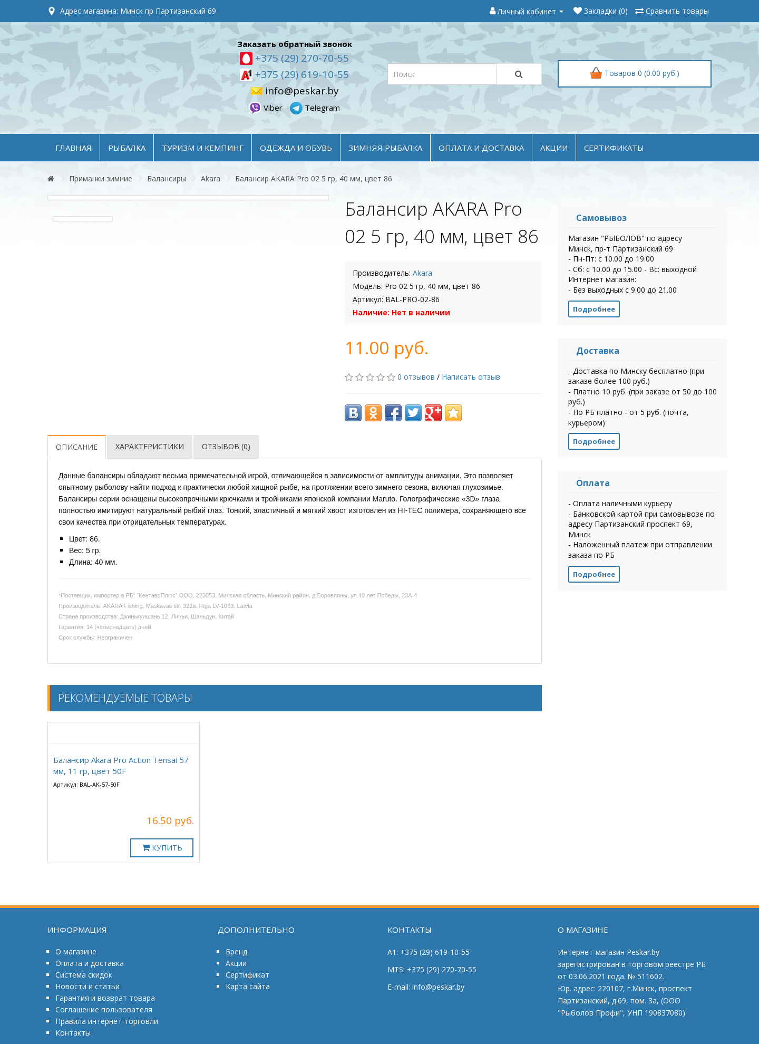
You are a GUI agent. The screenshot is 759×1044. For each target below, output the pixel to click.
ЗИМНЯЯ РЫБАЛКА (385, 147)
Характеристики (149, 446)
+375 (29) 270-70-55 (300, 58)
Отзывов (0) (226, 446)
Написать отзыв (471, 377)
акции (554, 147)
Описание (77, 447)
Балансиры (166, 178)
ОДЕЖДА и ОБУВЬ (296, 147)
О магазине (75, 951)
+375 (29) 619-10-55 (300, 74)
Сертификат (247, 975)
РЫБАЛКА (126, 147)
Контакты (73, 1033)
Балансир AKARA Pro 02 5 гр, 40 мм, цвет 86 (313, 178)
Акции (236, 963)
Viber (267, 107)
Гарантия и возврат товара (105, 998)
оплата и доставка (481, 147)
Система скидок (83, 975)
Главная (73, 147)
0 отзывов (416, 377)
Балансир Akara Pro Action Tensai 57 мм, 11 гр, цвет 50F (121, 765)
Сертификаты (614, 147)
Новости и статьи (87, 986)
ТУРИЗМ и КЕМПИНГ (203, 147)
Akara (210, 178)
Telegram (315, 107)
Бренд (236, 951)
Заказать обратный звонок (294, 43)
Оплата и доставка (89, 963)
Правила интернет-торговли (106, 1021)
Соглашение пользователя (103, 1009)
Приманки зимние (100, 178)
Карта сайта (248, 986)
